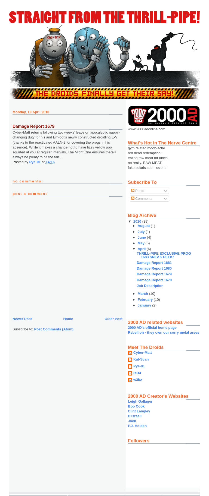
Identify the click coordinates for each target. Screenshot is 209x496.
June (142, 237)
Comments (141, 199)
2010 (137, 221)
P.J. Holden (137, 426)
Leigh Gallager (140, 401)
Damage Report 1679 (154, 274)
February (146, 300)
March (143, 294)
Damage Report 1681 (154, 263)
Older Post (113, 319)
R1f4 (137, 373)
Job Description (150, 286)
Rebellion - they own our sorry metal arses (163, 332)
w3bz (137, 380)
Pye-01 (139, 366)
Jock (132, 421)
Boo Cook (136, 406)
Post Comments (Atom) (53, 329)
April (142, 249)
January (145, 305)
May (142, 243)
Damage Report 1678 (154, 280)
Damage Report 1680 (154, 268)
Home (68, 319)
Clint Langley (139, 411)
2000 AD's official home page (152, 328)
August (144, 226)
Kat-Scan (141, 359)
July (142, 232)
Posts (137, 191)
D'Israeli (135, 416)
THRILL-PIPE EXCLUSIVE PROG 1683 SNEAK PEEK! (164, 255)
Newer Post (22, 319)
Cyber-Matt (142, 353)
